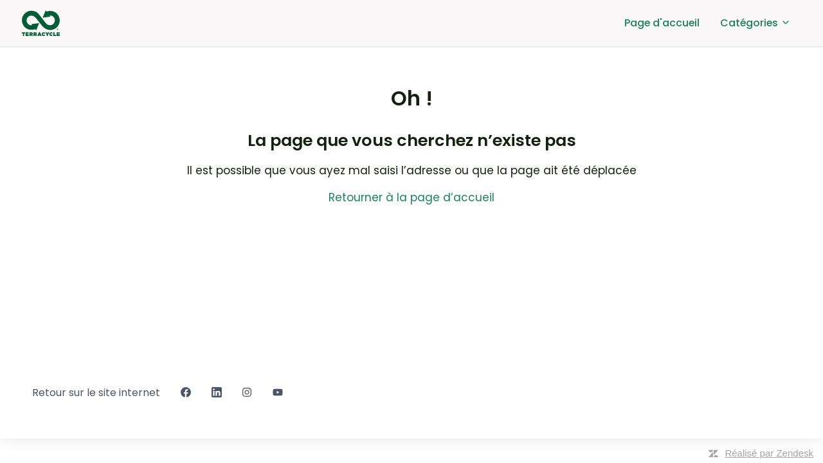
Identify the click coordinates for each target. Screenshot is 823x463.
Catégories (755, 22)
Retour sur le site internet (96, 392)
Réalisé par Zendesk (769, 453)
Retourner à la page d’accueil (411, 197)
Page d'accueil (662, 22)
